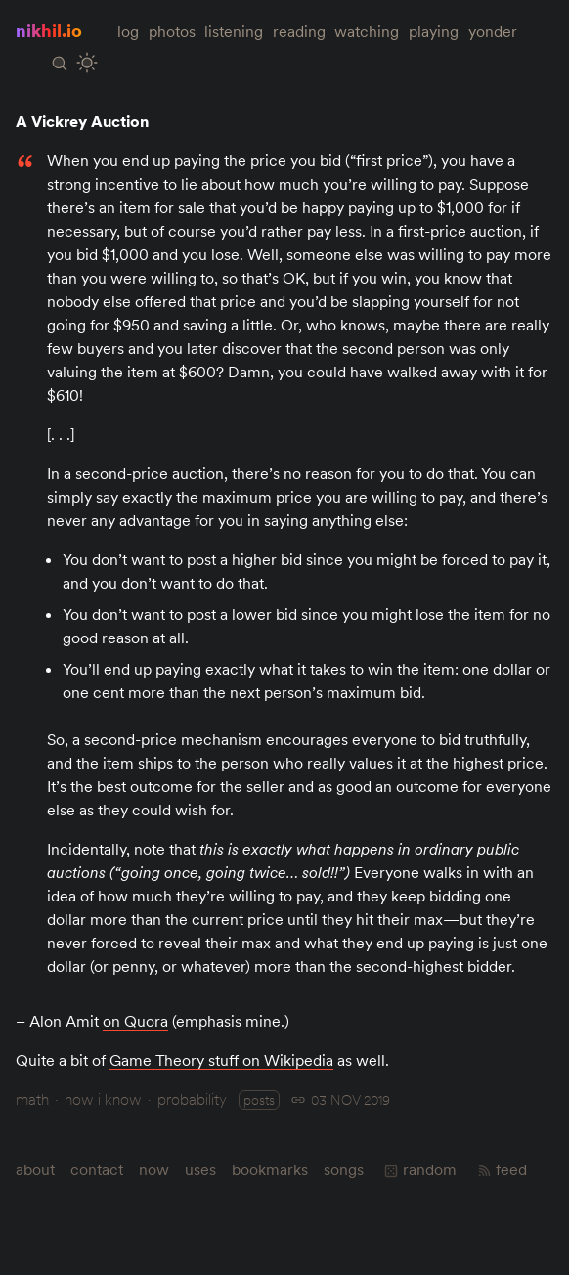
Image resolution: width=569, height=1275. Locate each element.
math (32, 1099)
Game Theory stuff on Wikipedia (221, 1060)
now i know (103, 1099)
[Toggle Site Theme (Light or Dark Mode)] (86, 63)
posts (259, 1100)
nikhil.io (49, 31)
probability (192, 1099)
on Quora (135, 1021)
